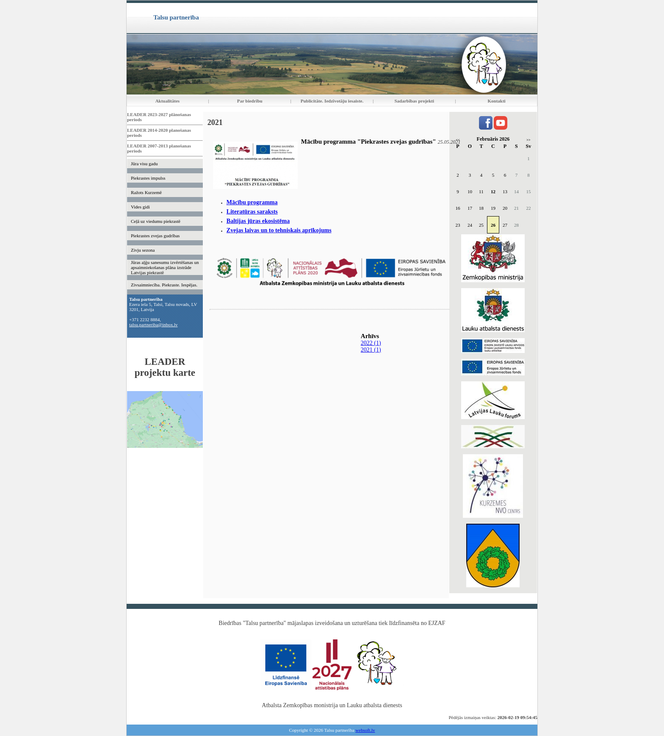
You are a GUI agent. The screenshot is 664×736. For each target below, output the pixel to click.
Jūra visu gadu (144, 163)
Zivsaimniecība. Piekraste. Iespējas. (164, 284)
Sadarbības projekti (414, 100)
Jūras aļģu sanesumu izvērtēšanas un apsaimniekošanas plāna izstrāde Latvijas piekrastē (165, 267)
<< (457, 140)
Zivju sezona (143, 250)
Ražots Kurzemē (146, 192)
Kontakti (497, 100)
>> (528, 140)
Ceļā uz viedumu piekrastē (155, 221)
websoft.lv (365, 730)
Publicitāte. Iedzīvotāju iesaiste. (332, 100)
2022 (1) (371, 343)
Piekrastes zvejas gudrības (155, 235)
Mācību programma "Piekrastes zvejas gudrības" (368, 141)
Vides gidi (140, 206)
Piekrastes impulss (148, 178)
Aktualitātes (167, 100)
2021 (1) (371, 350)
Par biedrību (250, 100)
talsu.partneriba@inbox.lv (153, 324)
